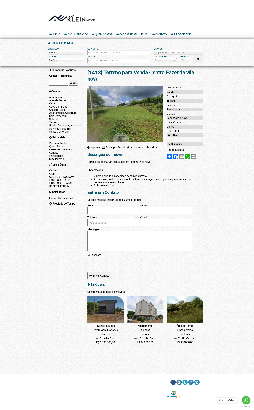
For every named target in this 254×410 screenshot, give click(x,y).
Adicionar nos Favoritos (144, 147)
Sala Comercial (58, 116)
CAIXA (53, 170)
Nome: (91, 205)
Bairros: (91, 56)
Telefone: (92, 217)
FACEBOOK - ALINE (60, 180)
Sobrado (54, 119)
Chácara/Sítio (57, 109)
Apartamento (56, 97)
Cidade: (52, 56)
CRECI (53, 173)
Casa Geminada (58, 106)
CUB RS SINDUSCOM (61, 176)
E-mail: (144, 205)
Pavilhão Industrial (60, 128)
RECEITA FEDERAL (60, 186)
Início (56, 34)
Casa (52, 103)
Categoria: (93, 48)
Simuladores (56, 159)
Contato (161, 34)
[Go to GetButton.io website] (246, 407)
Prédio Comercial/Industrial (65, 125)
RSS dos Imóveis (193, 390)
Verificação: (94, 255)
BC (58, 198)
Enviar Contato (99, 275)
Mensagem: (94, 229)
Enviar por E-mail (115, 147)
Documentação (77, 34)
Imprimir (95, 147)
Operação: (53, 48)
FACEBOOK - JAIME (60, 183)
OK (73, 82)
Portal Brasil (67, 198)
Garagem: (185, 56)
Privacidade (182, 34)
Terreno (53, 122)
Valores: (158, 48)
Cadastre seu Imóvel (133, 34)
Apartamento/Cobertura (62, 112)
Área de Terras (57, 100)
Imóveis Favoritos (64, 70)
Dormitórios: (161, 56)
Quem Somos (103, 34)
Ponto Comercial (59, 131)
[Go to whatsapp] (246, 400)
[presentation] (112, 263)
